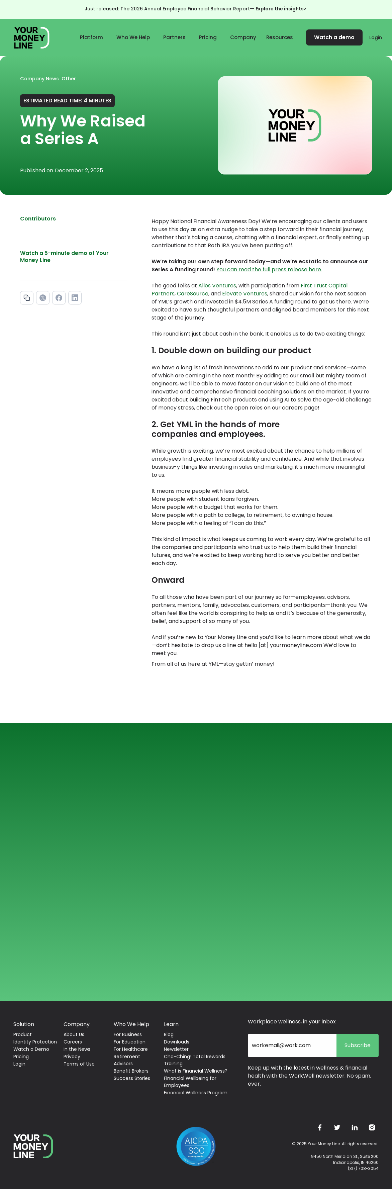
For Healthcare (131, 1049)
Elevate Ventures (244, 293)
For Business (128, 1034)
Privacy (72, 1056)
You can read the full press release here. (269, 269)
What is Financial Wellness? (195, 1071)
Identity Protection (35, 1041)
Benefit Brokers (131, 1071)
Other (69, 78)
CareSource (192, 293)
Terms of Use (79, 1064)
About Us (74, 1034)
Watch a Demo (31, 1049)
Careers (73, 1041)
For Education (129, 1041)
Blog (169, 1034)
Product (22, 1034)
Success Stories (132, 1078)
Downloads (176, 1041)
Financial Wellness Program (195, 1092)
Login (375, 37)
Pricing (208, 37)
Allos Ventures (217, 285)
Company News (39, 78)
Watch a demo (334, 37)
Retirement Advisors (127, 1060)
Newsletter (176, 1049)
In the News (77, 1049)
